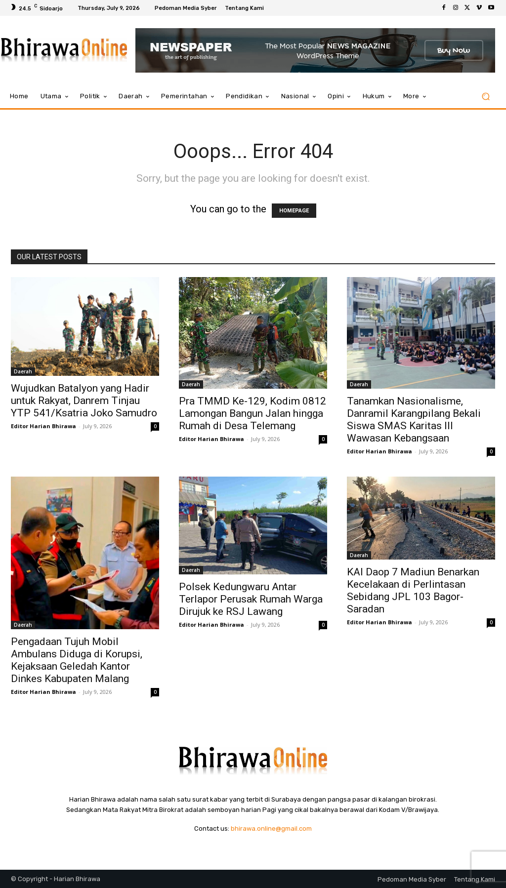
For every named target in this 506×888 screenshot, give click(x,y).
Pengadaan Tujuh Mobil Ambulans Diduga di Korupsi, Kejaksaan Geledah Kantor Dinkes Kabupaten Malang (76, 660)
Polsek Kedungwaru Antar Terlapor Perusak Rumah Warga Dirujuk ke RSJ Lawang (251, 599)
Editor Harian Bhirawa (43, 426)
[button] (485, 96)
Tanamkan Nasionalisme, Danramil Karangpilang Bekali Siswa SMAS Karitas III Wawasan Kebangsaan (414, 419)
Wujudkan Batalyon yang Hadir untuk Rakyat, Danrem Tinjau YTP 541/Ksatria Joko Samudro (84, 400)
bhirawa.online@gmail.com (271, 828)
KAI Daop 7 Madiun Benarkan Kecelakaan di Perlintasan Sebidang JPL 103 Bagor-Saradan (413, 590)
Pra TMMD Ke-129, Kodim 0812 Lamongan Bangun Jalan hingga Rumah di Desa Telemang (252, 413)
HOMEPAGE (294, 210)
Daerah (23, 371)
